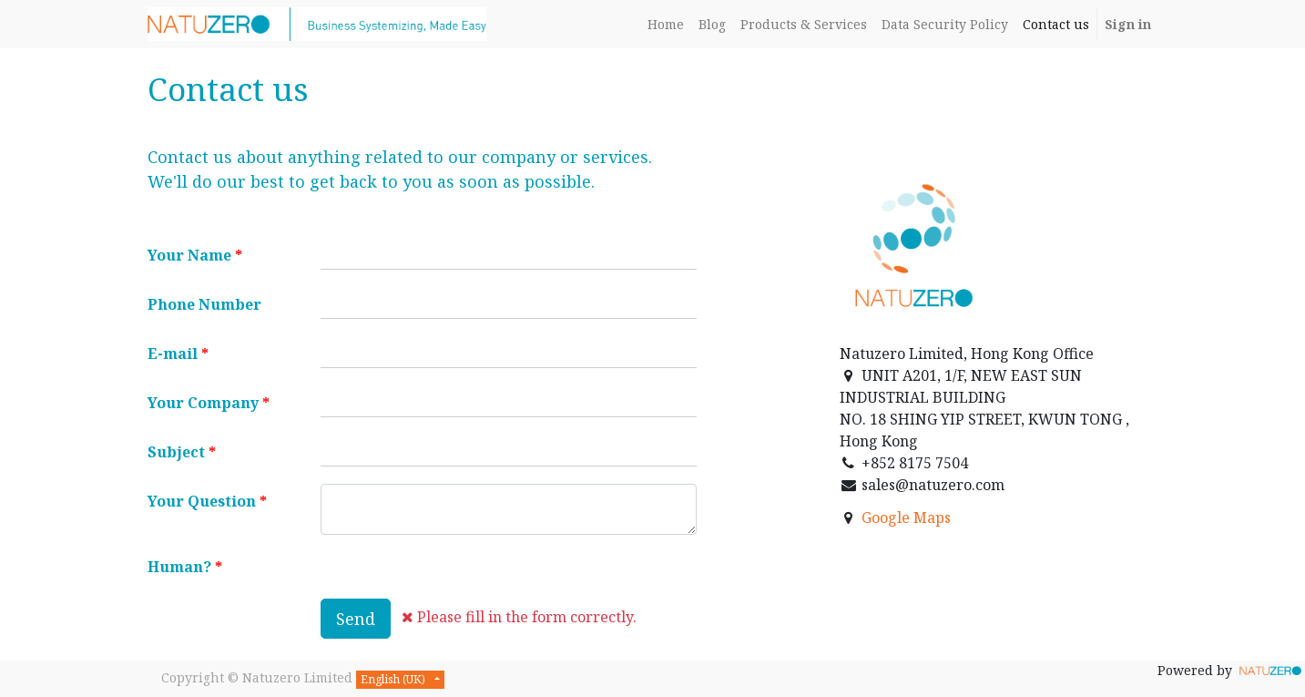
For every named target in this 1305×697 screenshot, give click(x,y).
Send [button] (355, 619)
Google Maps (906, 517)
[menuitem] (665, 24)
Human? (179, 567)
